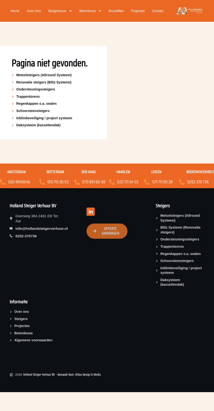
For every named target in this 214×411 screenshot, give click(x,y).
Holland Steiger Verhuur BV (33, 205)
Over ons (34, 11)
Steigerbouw (60, 10)
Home (15, 11)
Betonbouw (90, 10)
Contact (157, 11)
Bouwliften (116, 11)
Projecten (138, 11)
